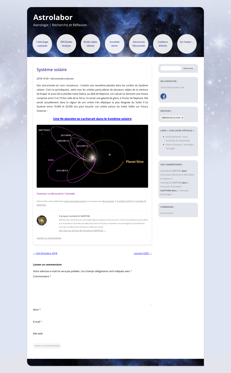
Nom (37, 309)
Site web (38, 333)
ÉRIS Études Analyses (66, 43)
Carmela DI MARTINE (170, 170)
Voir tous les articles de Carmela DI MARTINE (82, 230)
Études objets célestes (90, 43)
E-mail (37, 321)
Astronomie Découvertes (138, 43)
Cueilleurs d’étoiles (163, 43)
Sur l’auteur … (187, 41)
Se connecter (166, 213)
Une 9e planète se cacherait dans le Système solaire (92, 119)
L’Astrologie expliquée (42, 43)
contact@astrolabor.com (172, 87)
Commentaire (42, 276)
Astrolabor (53, 17)
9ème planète (108, 201)
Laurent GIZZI (143, 253)
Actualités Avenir (114, 43)
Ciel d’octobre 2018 (45, 253)
